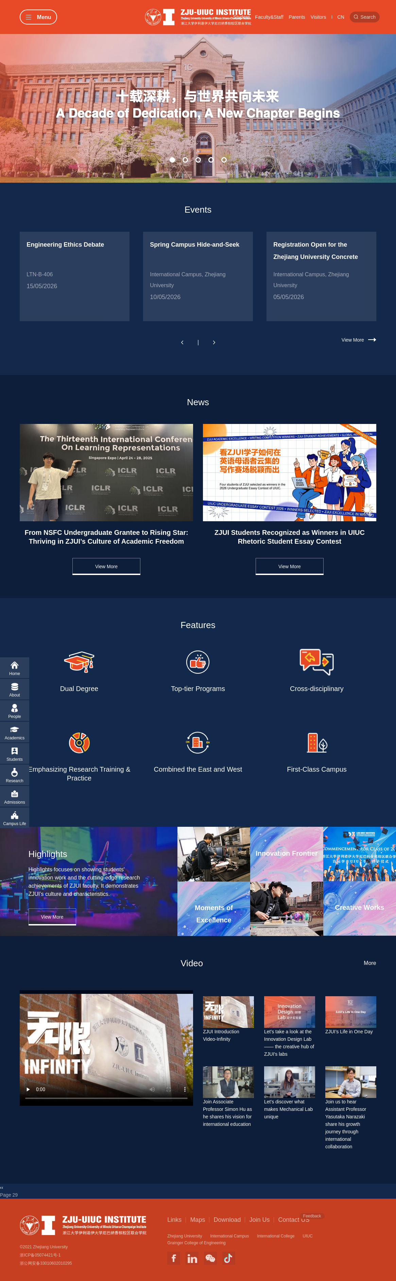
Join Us (259, 1219)
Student (241, 17)
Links (174, 1219)
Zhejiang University (184, 1236)
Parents (297, 17)
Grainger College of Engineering (196, 1243)
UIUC (308, 1236)
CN (341, 17)
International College (275, 1236)
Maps (197, 1219)
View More (353, 340)
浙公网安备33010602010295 (46, 1263)
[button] (172, 160)
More (370, 963)
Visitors (318, 17)
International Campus (229, 1236)
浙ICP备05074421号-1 (40, 1255)
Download (227, 1219)
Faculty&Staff (269, 17)
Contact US (293, 1219)
